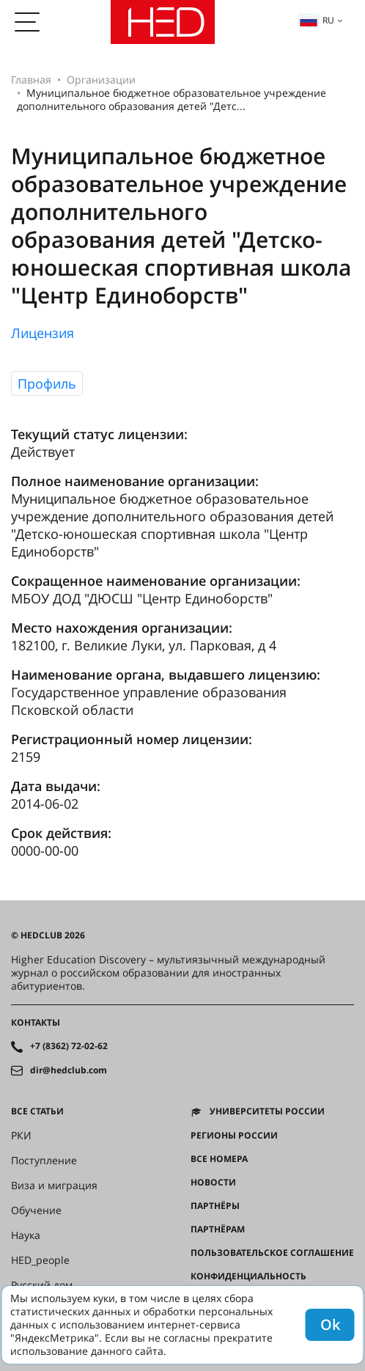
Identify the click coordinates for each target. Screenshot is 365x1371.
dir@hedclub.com (68, 1070)
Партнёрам (218, 1229)
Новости (213, 1182)
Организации (101, 80)
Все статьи (37, 1111)
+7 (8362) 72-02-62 (69, 1046)
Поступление (44, 1160)
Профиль (47, 383)
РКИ (21, 1135)
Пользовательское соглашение (272, 1253)
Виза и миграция (54, 1185)
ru (316, 20)
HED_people (40, 1260)
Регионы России (234, 1136)
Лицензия (42, 333)
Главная (31, 80)
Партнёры (215, 1206)
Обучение (36, 1210)
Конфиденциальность (248, 1276)
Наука (25, 1235)
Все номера (219, 1159)
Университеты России (267, 1111)
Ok (330, 1324)
